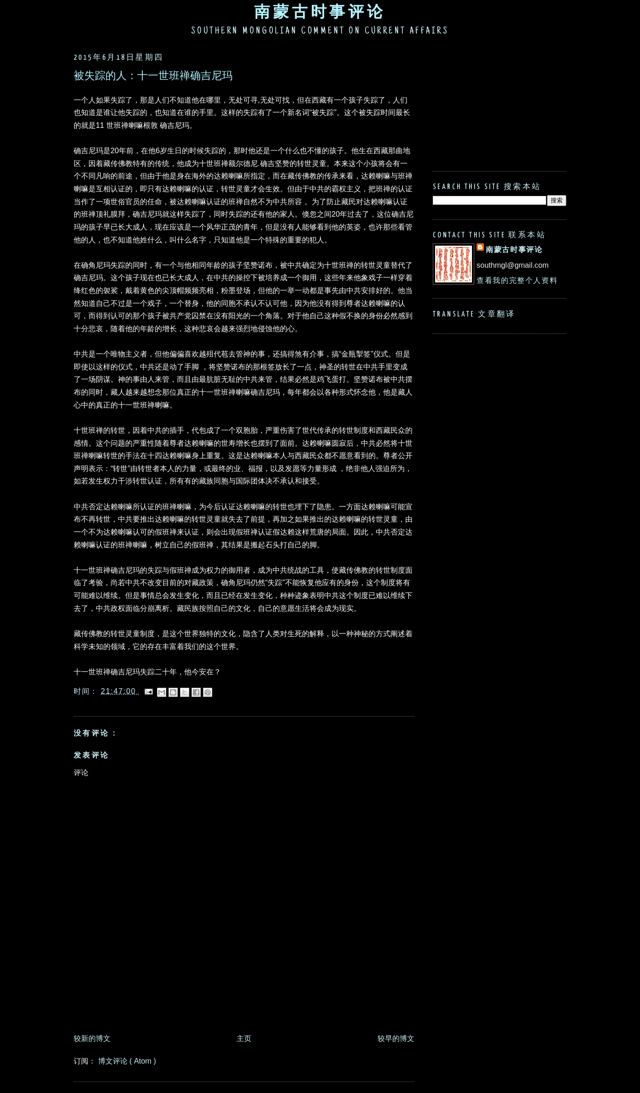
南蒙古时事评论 (320, 11)
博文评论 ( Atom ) (127, 1061)
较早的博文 (396, 1038)
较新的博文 (92, 1038)
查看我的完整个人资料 (517, 280)
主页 (244, 1038)
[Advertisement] (241, 1003)
